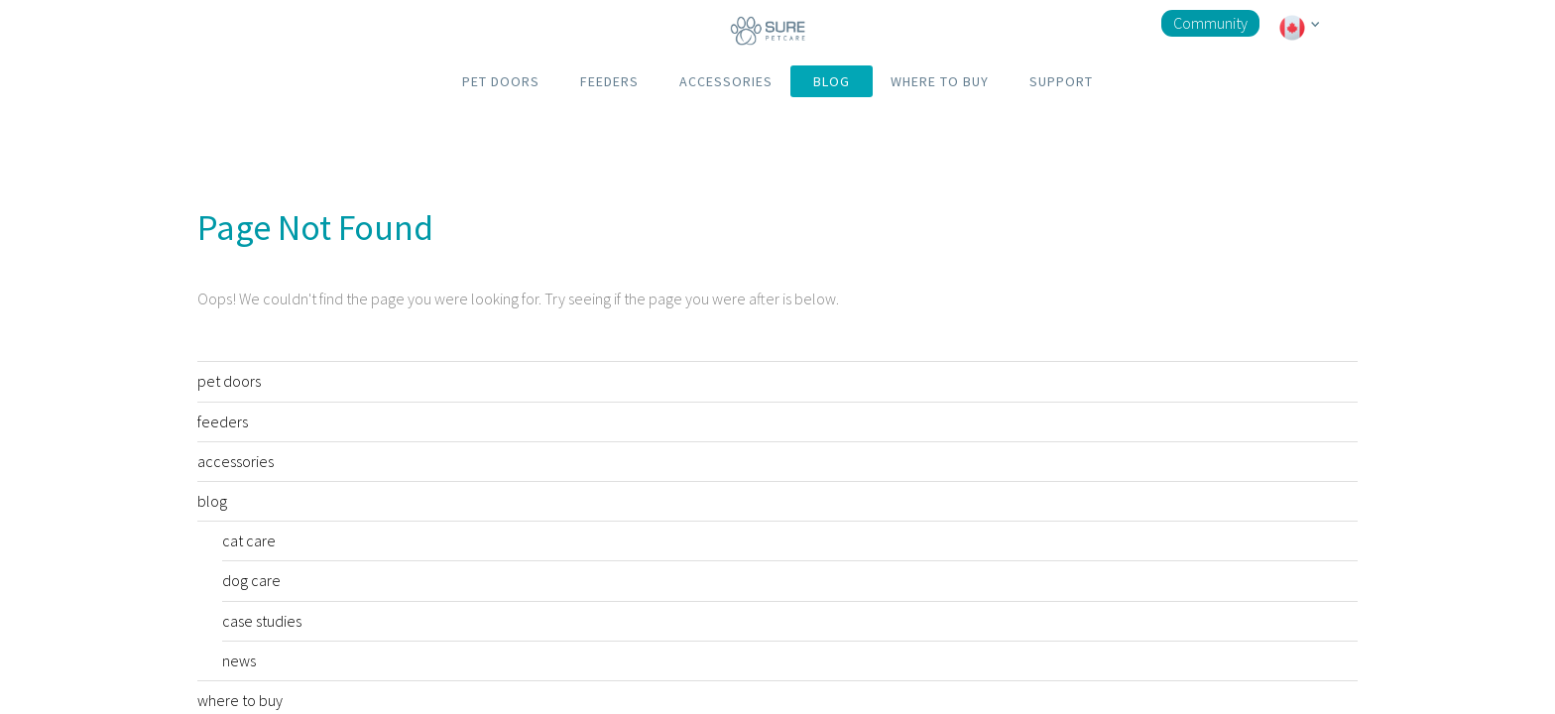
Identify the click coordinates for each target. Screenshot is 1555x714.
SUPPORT (1061, 81)
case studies (261, 621)
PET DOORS (500, 81)
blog (212, 501)
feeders (222, 421)
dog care (251, 580)
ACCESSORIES (726, 81)
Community (1210, 23)
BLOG (831, 81)
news (239, 660)
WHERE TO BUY (940, 81)
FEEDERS (609, 81)
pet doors (229, 381)
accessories (235, 461)
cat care (249, 540)
